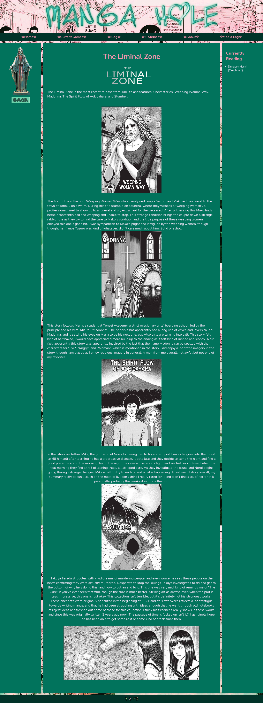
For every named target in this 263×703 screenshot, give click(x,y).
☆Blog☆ (113, 37)
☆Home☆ (28, 37)
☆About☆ (191, 37)
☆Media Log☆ (231, 37)
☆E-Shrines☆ (152, 37)
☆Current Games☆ (71, 37)
